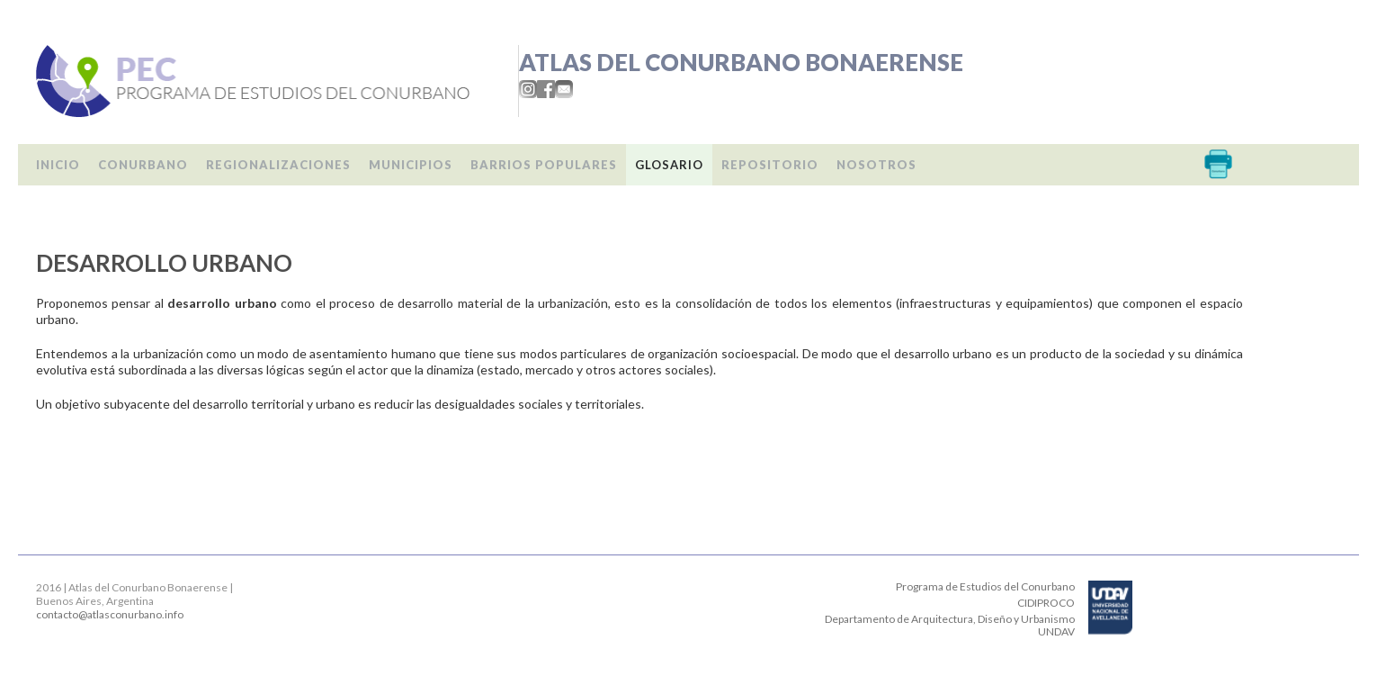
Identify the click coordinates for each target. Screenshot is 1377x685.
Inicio (58, 165)
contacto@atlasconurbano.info (109, 614)
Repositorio (769, 165)
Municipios (410, 165)
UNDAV (1056, 631)
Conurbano (143, 165)
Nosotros (876, 165)
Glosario (669, 165)
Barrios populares (543, 165)
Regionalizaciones (278, 165)
